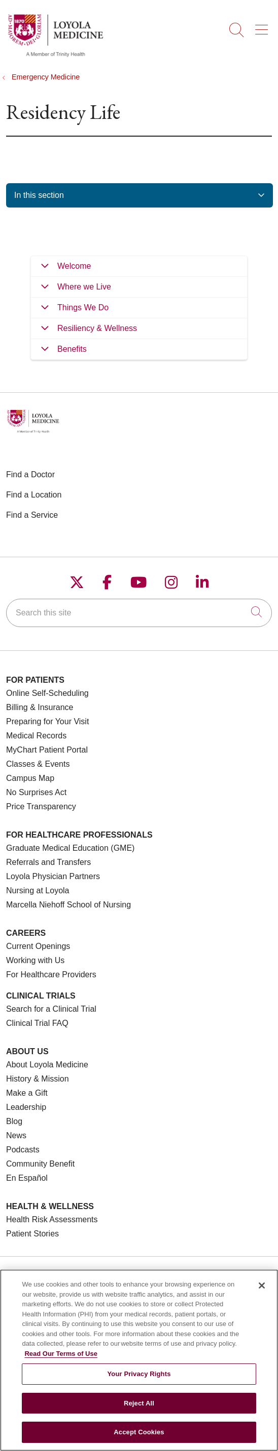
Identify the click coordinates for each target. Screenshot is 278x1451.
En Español (27, 1178)
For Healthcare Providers (51, 974)
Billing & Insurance (40, 707)
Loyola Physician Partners (53, 876)
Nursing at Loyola (38, 890)
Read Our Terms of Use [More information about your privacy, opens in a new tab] (60, 1353)
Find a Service (32, 515)
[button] (263, 26)
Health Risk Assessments (52, 1219)
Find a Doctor (30, 474)
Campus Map (30, 778)
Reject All (139, 1403)
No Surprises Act (36, 792)
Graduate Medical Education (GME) (70, 848)
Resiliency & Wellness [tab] (97, 328)
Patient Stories (32, 1233)
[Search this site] (139, 613)
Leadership (26, 1107)
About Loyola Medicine (47, 1064)
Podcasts (23, 1149)
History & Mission (37, 1078)
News (16, 1135)
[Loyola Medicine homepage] (55, 55)
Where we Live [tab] (84, 286)
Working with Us (35, 960)
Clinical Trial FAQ (37, 1023)
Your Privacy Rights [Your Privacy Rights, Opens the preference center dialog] (138, 1374)
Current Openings (38, 946)
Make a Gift (27, 1093)
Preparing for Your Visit (47, 721)
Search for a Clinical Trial (51, 1009)
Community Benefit (40, 1163)
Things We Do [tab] (83, 307)
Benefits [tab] (72, 349)
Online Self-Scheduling (47, 693)
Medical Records (36, 735)
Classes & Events (38, 764)
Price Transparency (41, 806)
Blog (14, 1121)
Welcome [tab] (74, 266)
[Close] (262, 1285)
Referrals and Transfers (48, 862)
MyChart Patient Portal (47, 749)
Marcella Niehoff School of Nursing (68, 904)
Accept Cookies (139, 1432)
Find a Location (33, 494)
